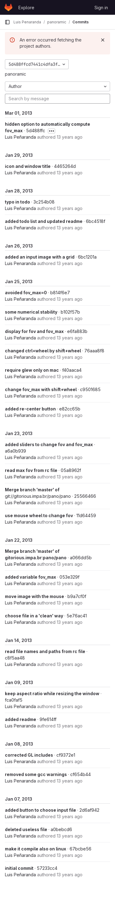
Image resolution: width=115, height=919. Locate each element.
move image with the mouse (34, 596)
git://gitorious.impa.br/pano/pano (38, 496)
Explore (26, 7)
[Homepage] (8, 7)
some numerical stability (31, 312)
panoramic (15, 74)
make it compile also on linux (35, 848)
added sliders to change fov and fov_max (49, 444)
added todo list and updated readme (43, 221)
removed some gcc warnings (36, 774)
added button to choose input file (40, 810)
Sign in (101, 7)
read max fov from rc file (31, 470)
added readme (20, 719)
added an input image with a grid (40, 256)
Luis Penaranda (20, 263)
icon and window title (28, 166)
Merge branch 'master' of (32, 489)
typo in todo (17, 201)
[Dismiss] (102, 40)
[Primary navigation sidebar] (7, 22)
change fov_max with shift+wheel (41, 389)
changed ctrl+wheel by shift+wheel (43, 350)
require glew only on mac (32, 370)
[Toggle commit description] (51, 131)
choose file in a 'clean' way (34, 615)
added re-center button (30, 408)
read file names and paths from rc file (45, 651)
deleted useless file (26, 829)
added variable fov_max (30, 577)
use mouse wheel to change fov (39, 515)
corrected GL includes (29, 755)
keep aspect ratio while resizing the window (52, 693)
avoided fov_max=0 (26, 292)
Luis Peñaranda (20, 137)
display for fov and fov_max (34, 331)
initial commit (19, 868)
